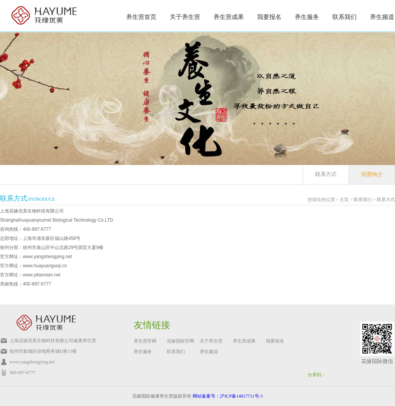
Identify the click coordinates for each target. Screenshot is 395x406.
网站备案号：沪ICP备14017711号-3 (227, 396)
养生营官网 (145, 341)
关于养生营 (185, 17)
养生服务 (307, 17)
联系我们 (363, 199)
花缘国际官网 (180, 341)
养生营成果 (228, 17)
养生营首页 (141, 17)
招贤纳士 (371, 174)
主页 (344, 199)
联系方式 (326, 174)
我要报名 (269, 17)
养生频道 (382, 17)
